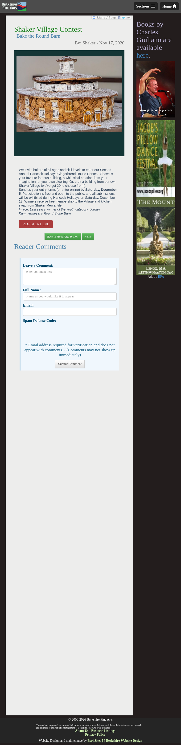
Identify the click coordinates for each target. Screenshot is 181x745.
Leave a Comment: (38, 265)
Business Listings (103, 731)
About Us (81, 731)
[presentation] (59, 332)
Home (169, 6)
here (142, 55)
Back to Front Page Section (62, 236)
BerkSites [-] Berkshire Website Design (114, 740)
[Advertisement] (69, 545)
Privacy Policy (95, 734)
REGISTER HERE (35, 224)
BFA (161, 276)
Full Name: (32, 290)
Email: (28, 305)
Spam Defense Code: (39, 321)
